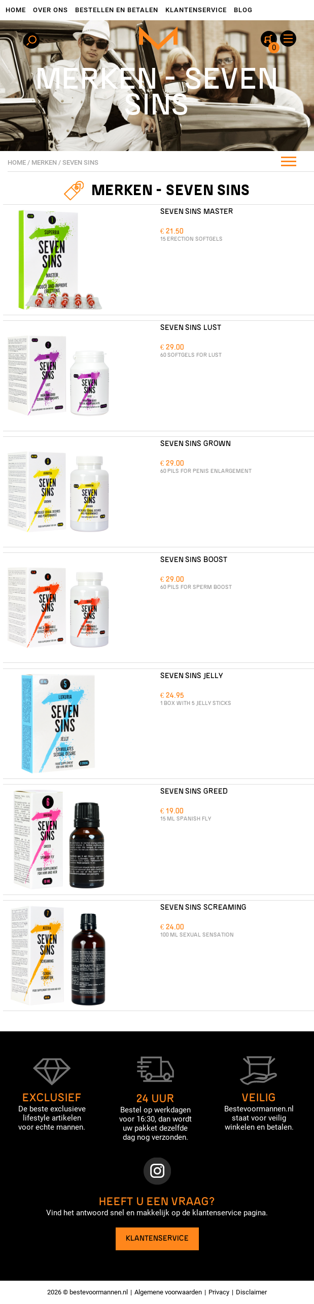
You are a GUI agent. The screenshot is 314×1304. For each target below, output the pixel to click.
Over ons (50, 10)
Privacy (218, 1292)
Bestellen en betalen (116, 10)
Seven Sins (80, 162)
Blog (243, 10)
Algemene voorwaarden (168, 1292)
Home (16, 10)
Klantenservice (196, 10)
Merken (44, 162)
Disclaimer (251, 1292)
